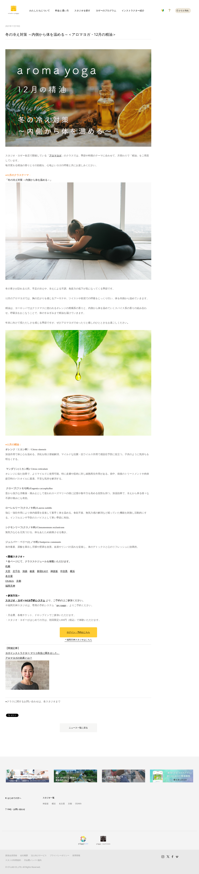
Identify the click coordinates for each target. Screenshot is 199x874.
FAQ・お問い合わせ (16, 809)
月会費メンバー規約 (33, 860)
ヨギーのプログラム (106, 10)
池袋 (24, 571)
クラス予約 (183, 10)
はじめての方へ (14, 798)
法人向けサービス (39, 855)
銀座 (32, 571)
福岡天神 (10, 586)
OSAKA (9, 581)
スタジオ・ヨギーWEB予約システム (25, 600)
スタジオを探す (82, 10)
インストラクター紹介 (133, 10)
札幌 (7, 566)
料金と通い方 (62, 10)
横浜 (72, 571)
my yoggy (61, 605)
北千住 (16, 571)
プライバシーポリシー (59, 855)
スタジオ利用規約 (13, 860)
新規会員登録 (11, 855)
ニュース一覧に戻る (78, 728)
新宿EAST (42, 571)
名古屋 (9, 576)
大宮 (7, 571)
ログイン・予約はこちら (78, 632)
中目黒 (64, 571)
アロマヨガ (55, 155)
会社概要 (24, 855)
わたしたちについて (39, 10)
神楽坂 (54, 571)
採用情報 (76, 855)
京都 (18, 581)
